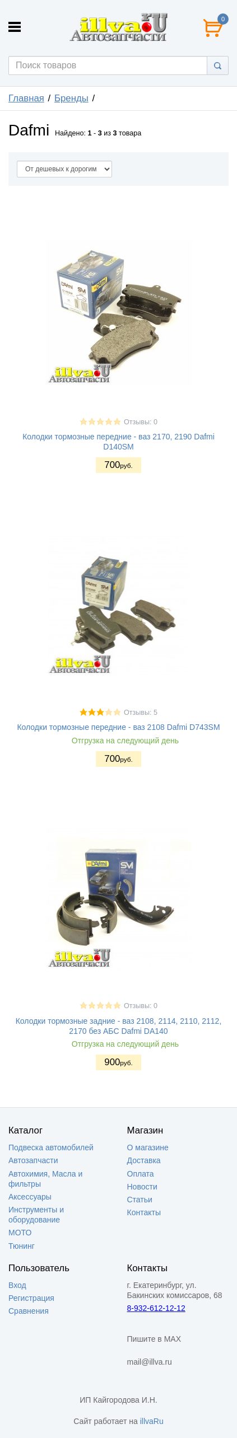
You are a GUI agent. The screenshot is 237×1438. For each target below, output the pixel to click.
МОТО (19, 1232)
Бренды (71, 98)
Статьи (139, 1199)
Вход (17, 1285)
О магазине (148, 1147)
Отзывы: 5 (140, 712)
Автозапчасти (33, 1160)
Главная (26, 98)
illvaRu (152, 1421)
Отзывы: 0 (140, 422)
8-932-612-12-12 (156, 1308)
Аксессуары (30, 1196)
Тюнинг (21, 1246)
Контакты (144, 1212)
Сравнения (28, 1310)
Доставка (144, 1160)
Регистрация (31, 1298)
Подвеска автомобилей (51, 1147)
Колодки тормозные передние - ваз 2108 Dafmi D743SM (118, 727)
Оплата (140, 1173)
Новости (142, 1186)
